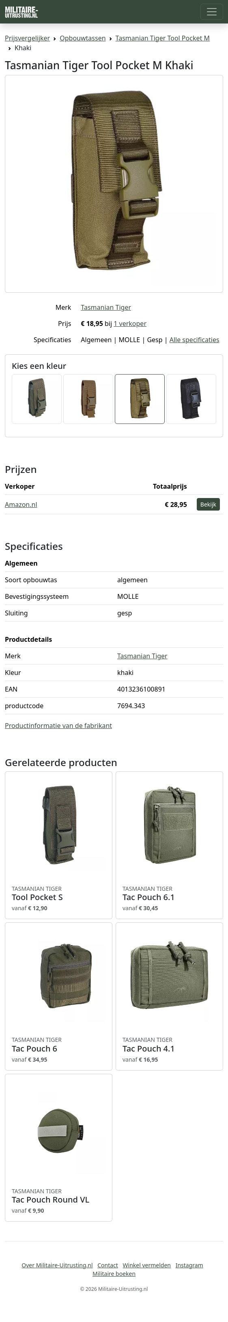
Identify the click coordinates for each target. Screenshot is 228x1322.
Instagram (189, 1265)
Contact (107, 1265)
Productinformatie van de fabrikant (58, 725)
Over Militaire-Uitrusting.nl (57, 1265)
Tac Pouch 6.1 (169, 894)
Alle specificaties (194, 339)
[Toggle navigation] (211, 12)
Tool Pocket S (58, 894)
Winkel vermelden (147, 1265)
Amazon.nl (21, 504)
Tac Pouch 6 (58, 1045)
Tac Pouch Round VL (58, 1196)
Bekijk (208, 504)
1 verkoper (130, 323)
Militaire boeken (114, 1273)
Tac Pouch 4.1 (169, 1045)
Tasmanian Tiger (106, 307)
